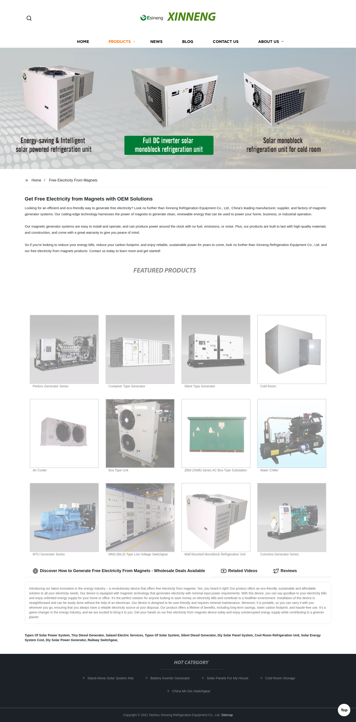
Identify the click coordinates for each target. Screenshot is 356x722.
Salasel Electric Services (124, 635)
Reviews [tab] (285, 571)
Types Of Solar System (162, 635)
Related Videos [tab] (239, 571)
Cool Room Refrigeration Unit (277, 635)
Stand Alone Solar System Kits (114, 678)
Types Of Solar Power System (47, 635)
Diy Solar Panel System (235, 635)
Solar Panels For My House (230, 678)
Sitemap (227, 715)
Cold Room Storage (283, 678)
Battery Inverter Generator (173, 678)
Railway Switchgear (102, 640)
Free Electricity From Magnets (73, 180)
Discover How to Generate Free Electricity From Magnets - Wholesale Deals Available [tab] (119, 571)
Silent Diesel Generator (198, 635)
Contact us (226, 41)
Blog (187, 41)
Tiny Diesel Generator (87, 635)
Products (120, 41)
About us (268, 41)
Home (83, 41)
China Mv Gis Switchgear (194, 691)
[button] (29, 18)
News (156, 41)
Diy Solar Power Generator (66, 640)
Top (344, 710)
